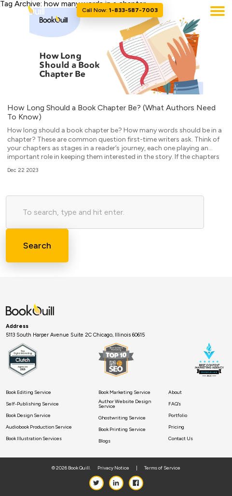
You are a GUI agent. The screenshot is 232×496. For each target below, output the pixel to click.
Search (37, 245)
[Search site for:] (105, 212)
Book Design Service (28, 415)
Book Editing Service (28, 392)
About (175, 392)
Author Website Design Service (124, 404)
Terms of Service (162, 468)
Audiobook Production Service (39, 427)
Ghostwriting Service (122, 418)
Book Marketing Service (124, 392)
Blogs (104, 441)
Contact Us (180, 438)
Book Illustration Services (34, 438)
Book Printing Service (122, 429)
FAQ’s (174, 404)
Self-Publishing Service (32, 404)
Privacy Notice (113, 468)
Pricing (176, 427)
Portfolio (177, 415)
